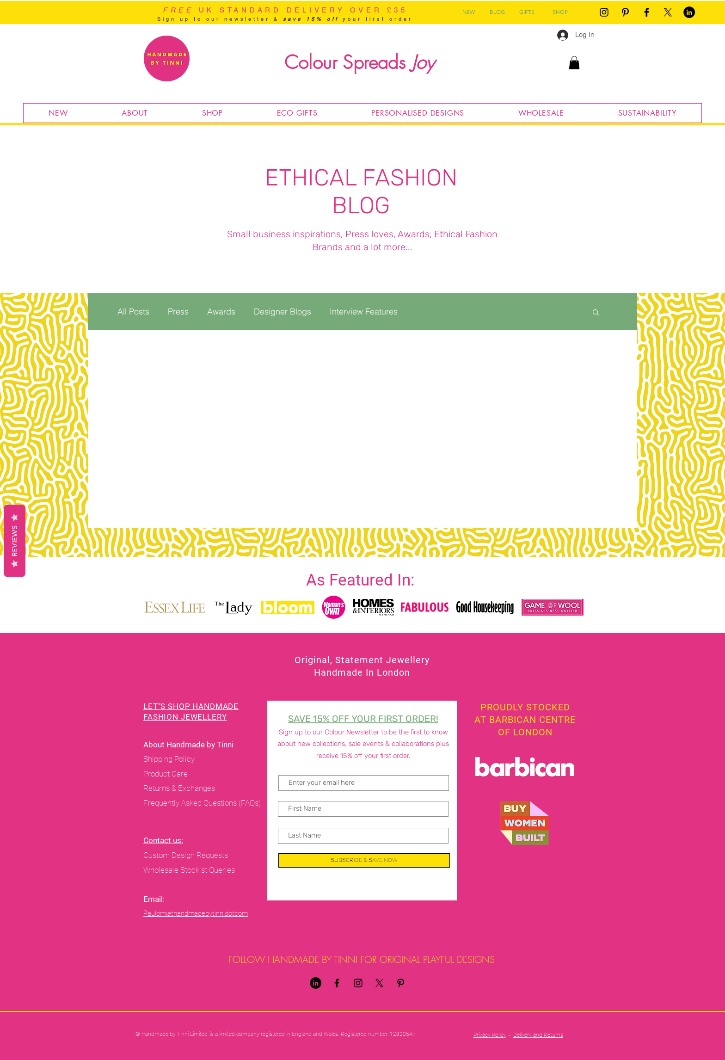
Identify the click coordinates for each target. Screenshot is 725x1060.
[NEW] (468, 12)
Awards (221, 312)
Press (178, 312)
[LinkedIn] (689, 12)
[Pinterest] (625, 12)
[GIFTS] (526, 12)
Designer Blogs (282, 312)
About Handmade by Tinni (189, 744)
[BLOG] (497, 12)
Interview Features (364, 312)
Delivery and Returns (538, 1035)
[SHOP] (560, 12)
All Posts (133, 312)
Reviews (14, 541)
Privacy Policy (489, 1035)
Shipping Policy (169, 759)
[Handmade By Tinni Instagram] (604, 12)
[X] (668, 12)
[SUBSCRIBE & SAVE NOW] (364, 860)
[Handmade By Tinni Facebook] (646, 12)
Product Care (166, 773)
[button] (574, 62)
